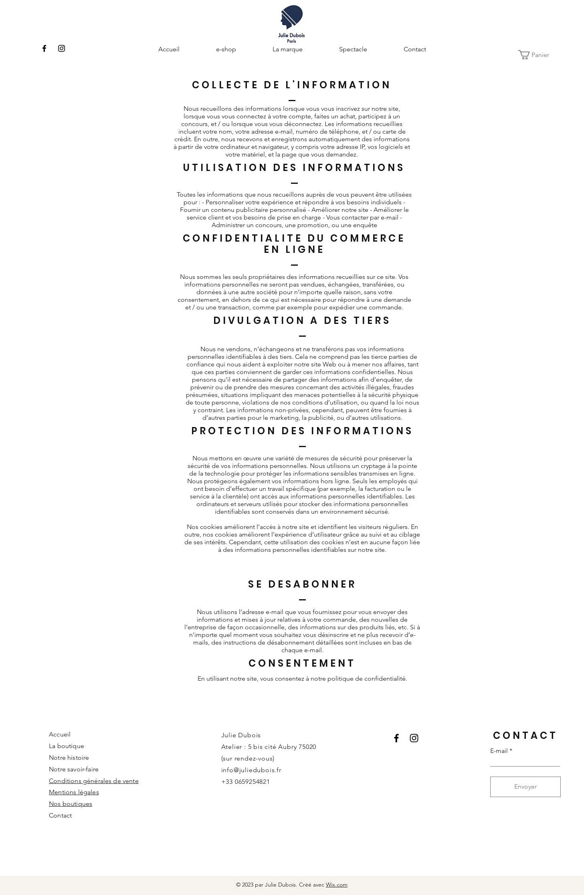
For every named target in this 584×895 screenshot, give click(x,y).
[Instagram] (61, 48)
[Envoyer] (525, 787)
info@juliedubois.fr (251, 770)
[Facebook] (44, 48)
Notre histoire (69, 757)
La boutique (66, 746)
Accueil (60, 734)
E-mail (499, 751)
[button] (539, 54)
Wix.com (337, 884)
